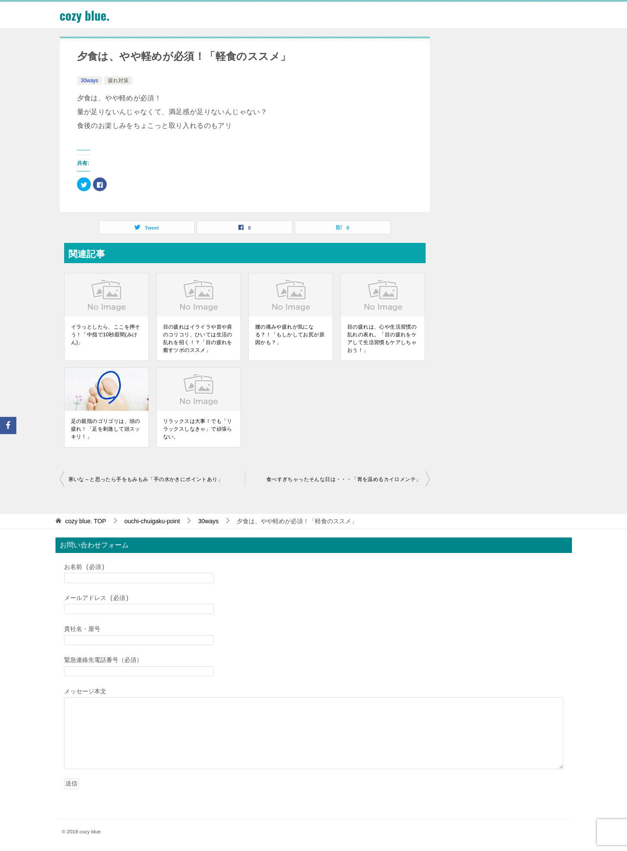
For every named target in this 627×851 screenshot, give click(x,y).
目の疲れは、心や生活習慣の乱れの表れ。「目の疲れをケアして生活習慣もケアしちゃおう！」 (382, 338)
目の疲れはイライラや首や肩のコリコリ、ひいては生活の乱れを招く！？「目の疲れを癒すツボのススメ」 (197, 338)
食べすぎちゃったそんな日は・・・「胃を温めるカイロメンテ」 (343, 479)
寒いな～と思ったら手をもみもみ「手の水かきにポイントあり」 (145, 479)
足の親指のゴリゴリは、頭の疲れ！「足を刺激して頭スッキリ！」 (105, 429)
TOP (85, 521)
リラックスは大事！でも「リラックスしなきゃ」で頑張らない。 (197, 429)
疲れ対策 (118, 81)
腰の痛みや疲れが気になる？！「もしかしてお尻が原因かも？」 (289, 334)
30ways (90, 81)
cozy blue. (86, 15)
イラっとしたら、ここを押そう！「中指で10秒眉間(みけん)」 (105, 334)
